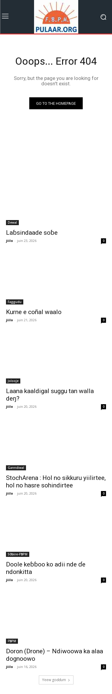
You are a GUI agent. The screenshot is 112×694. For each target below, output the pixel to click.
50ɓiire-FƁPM (17, 554)
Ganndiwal (16, 468)
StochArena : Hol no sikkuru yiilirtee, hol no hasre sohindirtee (56, 481)
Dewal (12, 222)
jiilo (9, 240)
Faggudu (15, 302)
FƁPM (12, 641)
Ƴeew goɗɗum (56, 679)
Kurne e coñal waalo (34, 312)
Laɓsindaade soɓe (32, 232)
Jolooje (13, 381)
